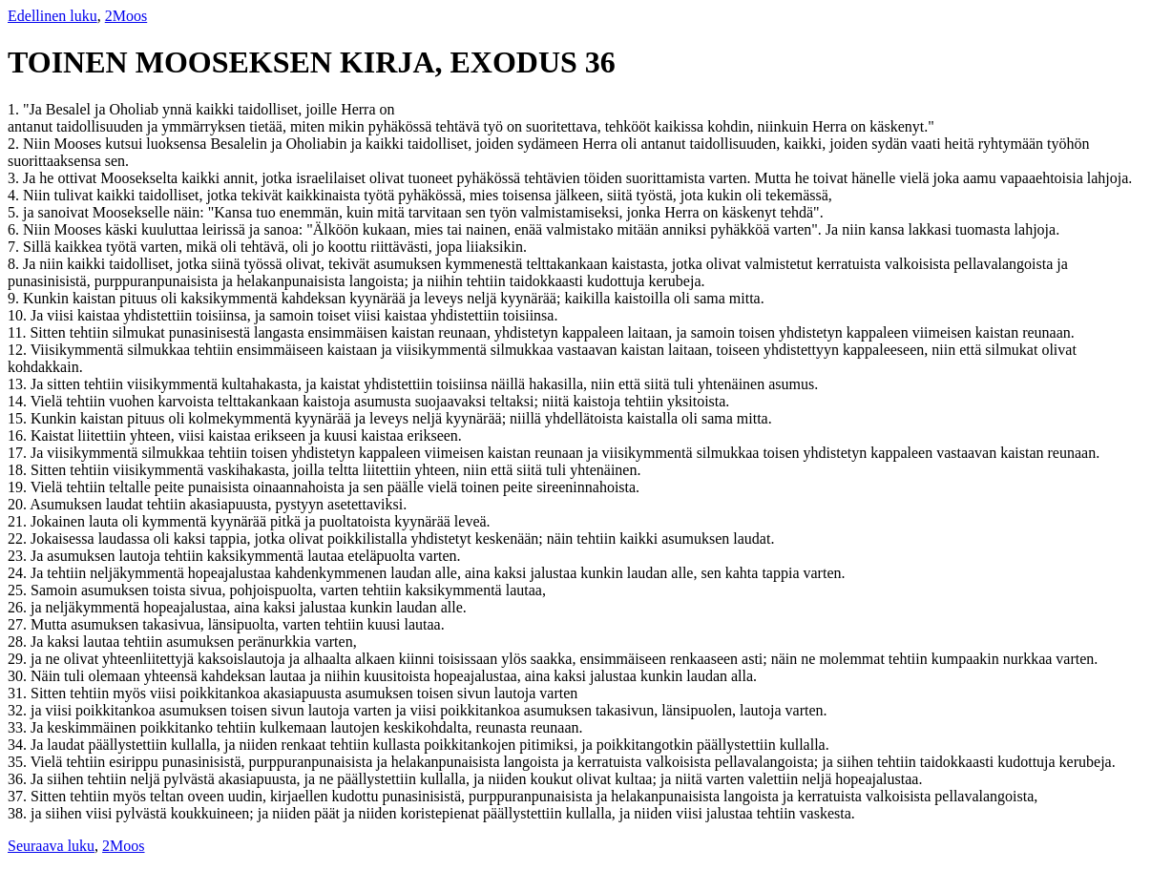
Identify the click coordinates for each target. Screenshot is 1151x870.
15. (19, 418)
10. (19, 315)
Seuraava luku (51, 846)
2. (15, 143)
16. (19, 435)
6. (15, 229)
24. (19, 573)
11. (19, 332)
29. (19, 659)
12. (19, 350)
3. (15, 178)
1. (15, 109)
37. (19, 796)
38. (19, 813)
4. (15, 195)
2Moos (126, 16)
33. (19, 727)
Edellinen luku (52, 16)
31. (19, 693)
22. (19, 538)
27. (19, 624)
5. (15, 212)
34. (19, 744)
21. (19, 521)
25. (19, 590)
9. (15, 298)
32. (19, 710)
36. (19, 779)
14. (19, 401)
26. (19, 607)
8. (15, 264)
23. (19, 556)
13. (19, 384)
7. (15, 246)
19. (19, 487)
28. (19, 641)
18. (19, 470)
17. (19, 453)
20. (19, 504)
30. (19, 676)
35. (19, 762)
